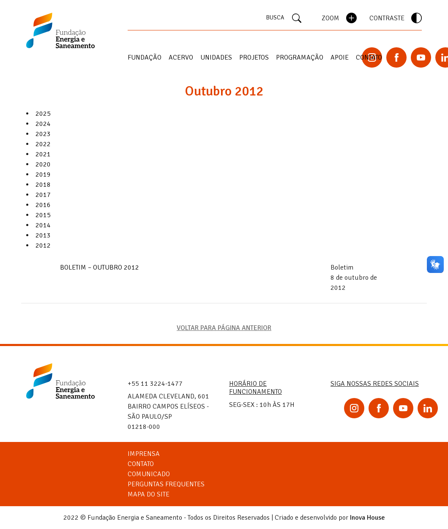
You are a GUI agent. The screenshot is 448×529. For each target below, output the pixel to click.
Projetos (254, 57)
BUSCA (283, 18)
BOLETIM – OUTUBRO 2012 (99, 267)
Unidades (216, 57)
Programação (299, 57)
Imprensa (144, 454)
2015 (43, 215)
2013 (43, 235)
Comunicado (149, 474)
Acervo (181, 57)
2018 (43, 184)
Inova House (367, 517)
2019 (43, 174)
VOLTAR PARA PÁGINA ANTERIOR (224, 328)
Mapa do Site (148, 494)
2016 (43, 205)
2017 (43, 195)
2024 (43, 124)
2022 (43, 144)
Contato (369, 57)
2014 (43, 225)
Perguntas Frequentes (166, 484)
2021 (43, 154)
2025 (43, 113)
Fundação (144, 57)
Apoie (340, 57)
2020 (43, 164)
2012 (43, 245)
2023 (43, 134)
